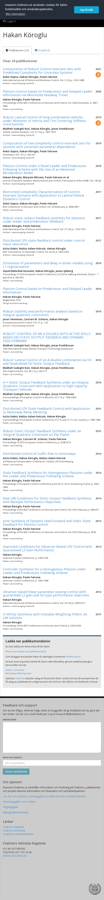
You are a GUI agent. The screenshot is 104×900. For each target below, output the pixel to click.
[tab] (17, 50)
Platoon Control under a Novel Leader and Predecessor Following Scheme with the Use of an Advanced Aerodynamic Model (45, 169)
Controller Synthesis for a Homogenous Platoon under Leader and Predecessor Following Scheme (44, 571)
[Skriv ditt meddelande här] (52, 737)
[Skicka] (16, 772)
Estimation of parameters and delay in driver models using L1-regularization (48, 265)
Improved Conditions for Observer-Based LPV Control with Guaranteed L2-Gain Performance (47, 548)
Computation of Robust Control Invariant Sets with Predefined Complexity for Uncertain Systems (42, 71)
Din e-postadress (12, 757)
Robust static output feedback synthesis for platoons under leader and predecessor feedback (44, 220)
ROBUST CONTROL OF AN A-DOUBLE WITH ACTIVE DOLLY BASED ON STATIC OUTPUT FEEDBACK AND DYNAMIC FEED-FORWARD (47, 337)
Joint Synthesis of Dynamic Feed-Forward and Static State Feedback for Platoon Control (47, 523)
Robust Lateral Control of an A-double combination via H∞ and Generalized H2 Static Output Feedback (47, 362)
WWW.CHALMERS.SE (15, 855)
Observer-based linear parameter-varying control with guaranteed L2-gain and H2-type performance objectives (46, 593)
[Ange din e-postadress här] (52, 763)
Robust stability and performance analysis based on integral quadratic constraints (42, 313)
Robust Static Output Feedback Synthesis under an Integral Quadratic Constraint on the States (42, 433)
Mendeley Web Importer (18, 673)
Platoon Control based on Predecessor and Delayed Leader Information (47, 290)
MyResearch (73, 656)
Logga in (9, 21)
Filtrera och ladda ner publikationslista (26, 651)
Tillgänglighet (10, 807)
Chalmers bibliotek (13, 827)
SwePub (19, 678)
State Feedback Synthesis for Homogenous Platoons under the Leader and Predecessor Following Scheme (48, 474)
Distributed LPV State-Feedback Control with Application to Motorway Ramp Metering (46, 410)
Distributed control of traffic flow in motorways (39, 453)
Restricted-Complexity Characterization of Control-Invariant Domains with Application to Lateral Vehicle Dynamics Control (43, 195)
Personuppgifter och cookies (19, 801)
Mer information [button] (15, 13)
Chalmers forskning (14, 830)
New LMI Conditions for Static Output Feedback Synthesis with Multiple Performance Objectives (47, 500)
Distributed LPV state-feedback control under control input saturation (44, 242)
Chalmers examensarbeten (18, 834)
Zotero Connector (14, 670)
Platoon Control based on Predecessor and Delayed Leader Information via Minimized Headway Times (47, 93)
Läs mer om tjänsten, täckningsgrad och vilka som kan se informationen (44, 796)
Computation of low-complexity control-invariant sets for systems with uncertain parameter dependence (47, 145)
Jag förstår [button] (86, 9)
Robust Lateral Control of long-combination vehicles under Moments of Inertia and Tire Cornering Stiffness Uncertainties (44, 120)
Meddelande (9, 719)
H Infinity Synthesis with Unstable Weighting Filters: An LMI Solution (45, 616)
